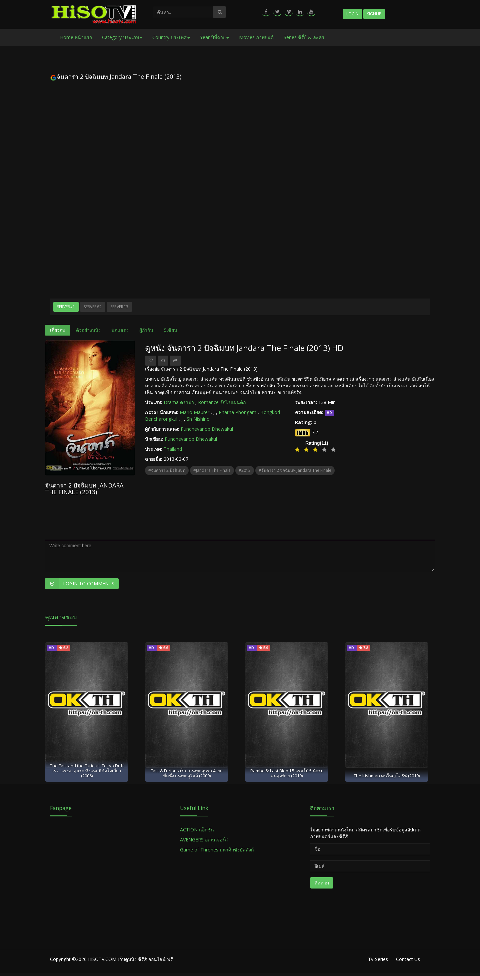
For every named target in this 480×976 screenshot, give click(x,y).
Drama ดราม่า (179, 402)
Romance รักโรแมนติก (222, 402)
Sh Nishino (198, 419)
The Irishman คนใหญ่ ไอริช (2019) (387, 776)
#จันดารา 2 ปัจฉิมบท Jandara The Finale (295, 470)
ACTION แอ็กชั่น (197, 829)
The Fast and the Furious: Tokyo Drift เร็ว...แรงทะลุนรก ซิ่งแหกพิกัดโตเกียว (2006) (87, 771)
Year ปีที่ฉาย (214, 37)
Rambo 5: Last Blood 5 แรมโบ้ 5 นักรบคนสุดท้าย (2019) (286, 773)
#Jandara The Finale (212, 470)
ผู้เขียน (170, 330)
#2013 (245, 470)
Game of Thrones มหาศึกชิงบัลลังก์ (217, 849)
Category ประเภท (122, 37)
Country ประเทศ (171, 37)
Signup (374, 14)
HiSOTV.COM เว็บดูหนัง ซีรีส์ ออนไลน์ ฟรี (130, 959)
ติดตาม (321, 883)
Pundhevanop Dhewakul (207, 429)
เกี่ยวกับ (57, 330)
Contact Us (408, 959)
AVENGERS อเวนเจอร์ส (204, 839)
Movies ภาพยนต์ (256, 37)
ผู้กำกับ (146, 330)
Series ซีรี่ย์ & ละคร (304, 37)
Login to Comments (79, 583)
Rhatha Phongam (237, 412)
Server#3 (119, 307)
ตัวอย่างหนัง (88, 330)
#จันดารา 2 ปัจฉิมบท (166, 470)
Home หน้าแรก (76, 37)
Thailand (173, 449)
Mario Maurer (194, 412)
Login (352, 14)
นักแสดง (120, 330)
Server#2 (93, 307)
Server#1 (66, 307)
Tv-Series (378, 959)
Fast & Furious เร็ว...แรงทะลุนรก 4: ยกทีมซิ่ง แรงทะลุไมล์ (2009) (187, 773)
